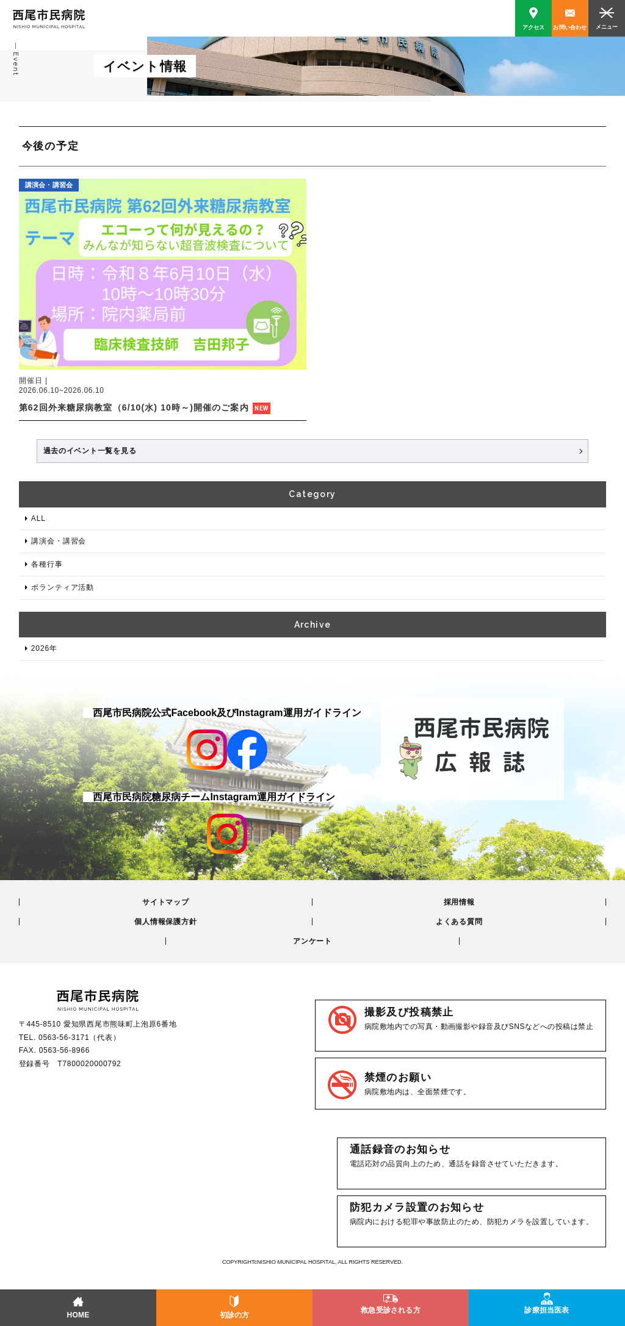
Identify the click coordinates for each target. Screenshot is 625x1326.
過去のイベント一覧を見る (90, 450)
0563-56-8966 (64, 1050)
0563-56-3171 (63, 1037)
